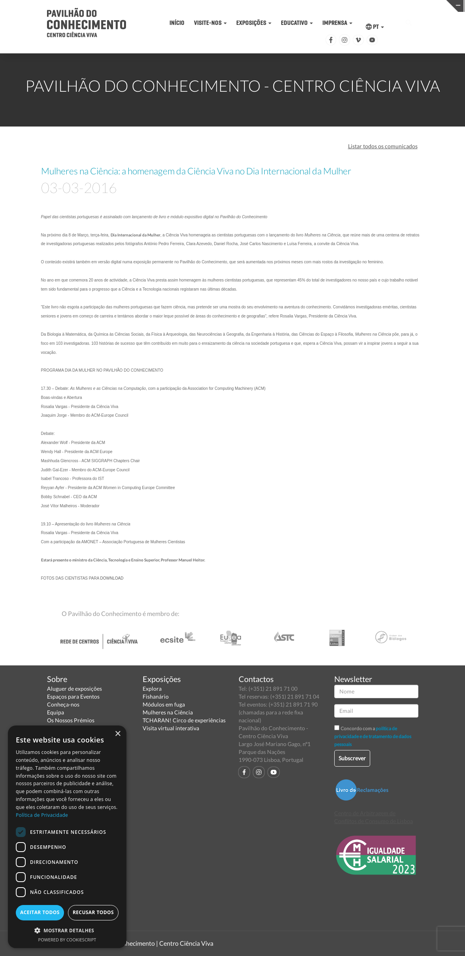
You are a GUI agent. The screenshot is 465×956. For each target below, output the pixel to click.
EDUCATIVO (297, 23)
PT (375, 27)
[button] (67, 930)
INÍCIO (176, 23)
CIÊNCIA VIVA (329, 5)
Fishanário (156, 696)
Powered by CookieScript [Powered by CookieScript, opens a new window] (67, 940)
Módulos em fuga (164, 704)
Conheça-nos (63, 704)
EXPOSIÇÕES (253, 23)
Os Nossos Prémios (70, 720)
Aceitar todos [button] (40, 912)
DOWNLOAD (112, 578)
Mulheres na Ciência (168, 712)
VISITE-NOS (210, 23)
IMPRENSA (337, 23)
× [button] (117, 734)
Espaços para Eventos (73, 696)
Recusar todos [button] (93, 912)
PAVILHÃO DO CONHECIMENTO (228, 6)
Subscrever (352, 758)
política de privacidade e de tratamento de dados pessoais (372, 736)
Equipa (55, 712)
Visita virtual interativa (171, 728)
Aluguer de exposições (74, 688)
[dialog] (67, 837)
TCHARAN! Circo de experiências (184, 720)
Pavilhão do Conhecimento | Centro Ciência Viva (147, 943)
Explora (152, 688)
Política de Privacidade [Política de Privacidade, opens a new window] (42, 815)
